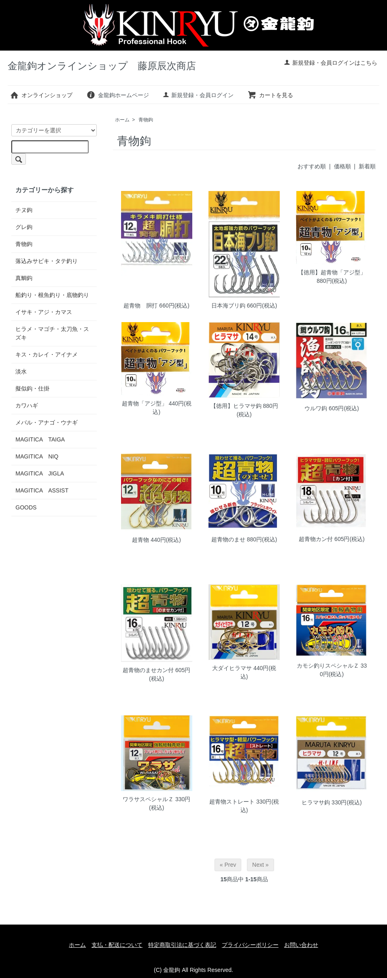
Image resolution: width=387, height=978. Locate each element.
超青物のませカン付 (148, 670)
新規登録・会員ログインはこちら (330, 62)
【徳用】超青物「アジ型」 (332, 272)
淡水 (21, 371)
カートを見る (270, 95)
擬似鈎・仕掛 (32, 388)
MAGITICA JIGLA (39, 473)
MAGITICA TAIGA (40, 439)
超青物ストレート (232, 801)
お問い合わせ (301, 945)
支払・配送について (116, 945)
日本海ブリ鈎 (228, 305)
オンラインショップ (41, 95)
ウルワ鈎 (315, 408)
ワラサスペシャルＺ (148, 799)
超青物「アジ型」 (144, 403)
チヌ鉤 (23, 210)
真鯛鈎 (23, 278)
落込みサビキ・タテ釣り (46, 261)
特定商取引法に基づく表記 (182, 945)
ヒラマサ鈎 (316, 802)
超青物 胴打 (140, 305)
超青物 (140, 540)
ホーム (122, 120)
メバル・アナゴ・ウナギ (46, 422)
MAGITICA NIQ (36, 456)
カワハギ (26, 405)
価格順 (342, 166)
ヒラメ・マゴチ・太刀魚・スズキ (52, 333)
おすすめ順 (312, 166)
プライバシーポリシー (250, 945)
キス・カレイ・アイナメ (46, 354)
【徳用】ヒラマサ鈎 (236, 406)
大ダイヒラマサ (232, 668)
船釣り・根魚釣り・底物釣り (52, 295)
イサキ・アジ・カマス (43, 312)
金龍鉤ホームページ (117, 95)
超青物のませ (228, 539)
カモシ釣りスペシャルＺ (328, 665)
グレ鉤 (23, 227)
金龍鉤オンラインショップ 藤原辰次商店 (102, 65)
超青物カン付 (316, 539)
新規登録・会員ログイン (198, 95)
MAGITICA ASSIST (41, 490)
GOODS (25, 507)
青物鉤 (145, 120)
